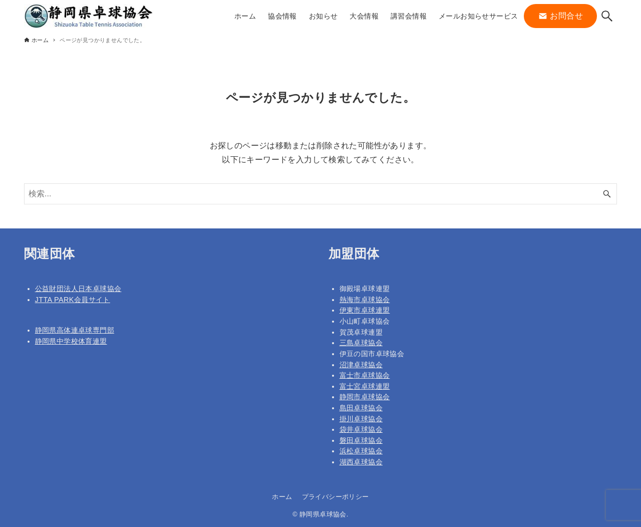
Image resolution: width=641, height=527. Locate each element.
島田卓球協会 (361, 408)
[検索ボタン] (607, 16)
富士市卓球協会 (365, 375)
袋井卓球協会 (361, 429)
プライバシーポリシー (335, 496)
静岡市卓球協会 (365, 397)
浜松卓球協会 (361, 451)
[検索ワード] (320, 193)
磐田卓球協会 (361, 440)
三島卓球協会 (361, 343)
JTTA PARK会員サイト (72, 300)
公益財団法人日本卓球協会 (78, 289)
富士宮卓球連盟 (365, 386)
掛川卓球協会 (361, 419)
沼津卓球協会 (361, 365)
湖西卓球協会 (361, 462)
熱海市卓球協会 (365, 300)
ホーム (282, 496)
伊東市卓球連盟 (365, 310)
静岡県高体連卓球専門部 (74, 330)
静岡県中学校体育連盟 (71, 341)
